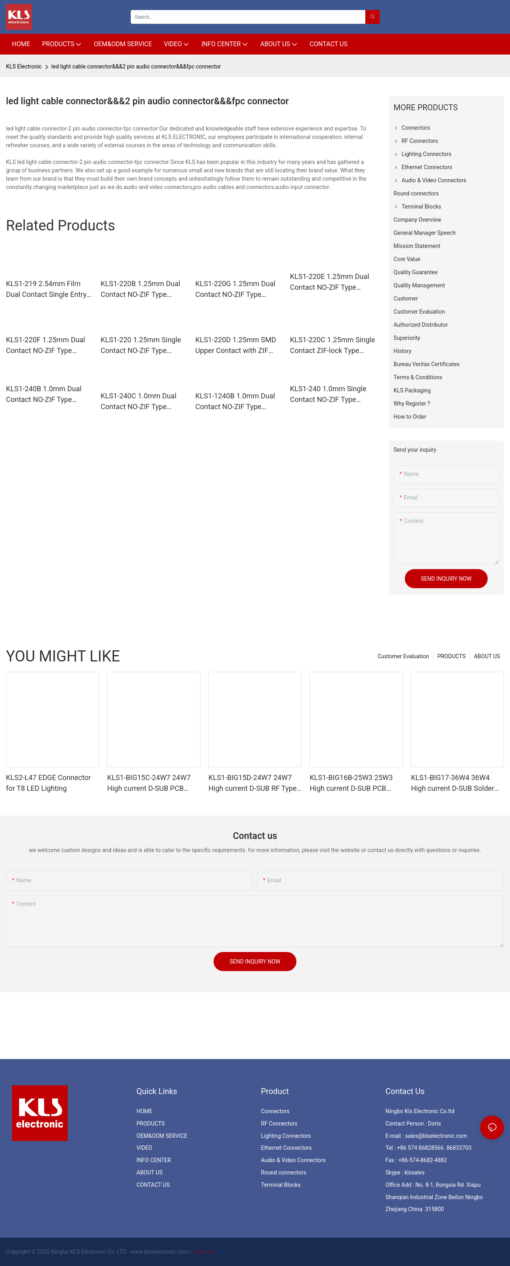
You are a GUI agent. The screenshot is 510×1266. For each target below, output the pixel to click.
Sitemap (203, 1251)
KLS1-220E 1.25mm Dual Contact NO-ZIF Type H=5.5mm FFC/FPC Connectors (329, 282)
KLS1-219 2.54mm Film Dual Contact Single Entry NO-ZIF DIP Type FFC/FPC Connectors (47, 289)
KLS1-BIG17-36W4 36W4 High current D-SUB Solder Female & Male (452, 783)
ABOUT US (487, 656)
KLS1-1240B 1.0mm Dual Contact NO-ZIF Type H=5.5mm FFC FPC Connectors (235, 402)
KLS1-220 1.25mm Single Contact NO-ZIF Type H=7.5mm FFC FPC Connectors (141, 346)
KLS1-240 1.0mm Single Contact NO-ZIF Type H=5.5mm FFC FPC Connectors (328, 394)
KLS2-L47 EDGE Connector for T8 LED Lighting (48, 782)
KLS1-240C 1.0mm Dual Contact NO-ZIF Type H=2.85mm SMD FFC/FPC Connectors (142, 402)
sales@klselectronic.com (436, 1136)
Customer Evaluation (403, 656)
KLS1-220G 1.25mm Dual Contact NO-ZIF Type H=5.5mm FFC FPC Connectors (235, 289)
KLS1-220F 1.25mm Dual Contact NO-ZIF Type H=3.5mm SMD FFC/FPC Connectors (45, 346)
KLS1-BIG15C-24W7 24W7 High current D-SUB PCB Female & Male (148, 783)
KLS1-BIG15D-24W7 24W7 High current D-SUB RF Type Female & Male (252, 783)
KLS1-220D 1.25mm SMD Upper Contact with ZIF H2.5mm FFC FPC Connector (235, 346)
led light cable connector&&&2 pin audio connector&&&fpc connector (136, 66)
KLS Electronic (24, 66)
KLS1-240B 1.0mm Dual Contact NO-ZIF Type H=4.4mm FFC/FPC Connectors (44, 394)
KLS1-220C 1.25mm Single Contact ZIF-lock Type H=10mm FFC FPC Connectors (332, 346)
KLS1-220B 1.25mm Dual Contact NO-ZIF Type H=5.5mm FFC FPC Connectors (140, 289)
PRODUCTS (451, 656)
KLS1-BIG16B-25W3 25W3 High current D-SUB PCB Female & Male (351, 783)
